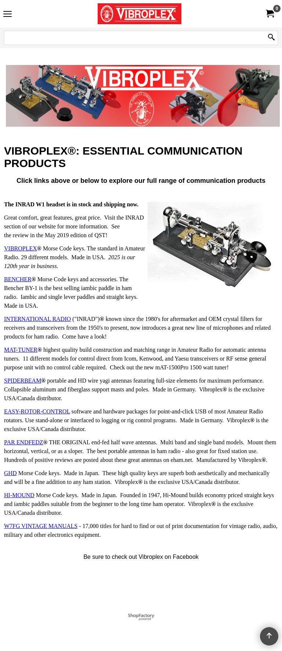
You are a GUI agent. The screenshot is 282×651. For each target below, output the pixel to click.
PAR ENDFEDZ (23, 442)
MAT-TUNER (20, 350)
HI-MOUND (19, 495)
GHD (10, 473)
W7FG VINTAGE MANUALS (40, 526)
